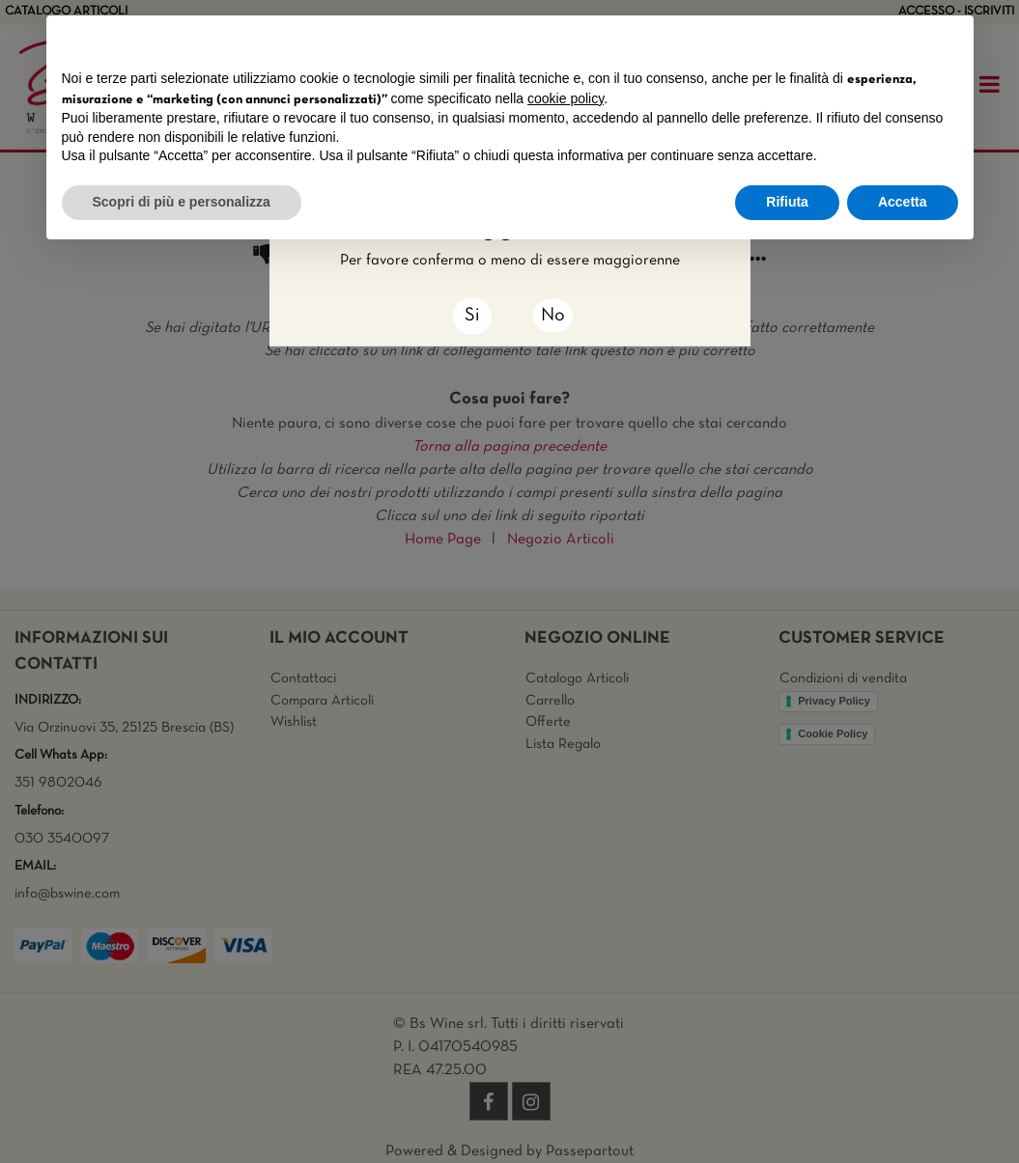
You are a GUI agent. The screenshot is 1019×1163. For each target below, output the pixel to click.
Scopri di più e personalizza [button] (181, 201)
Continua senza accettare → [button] (867, 40)
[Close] (472, 316)
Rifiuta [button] (787, 201)
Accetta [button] (902, 201)
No (553, 315)
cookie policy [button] (565, 98)
